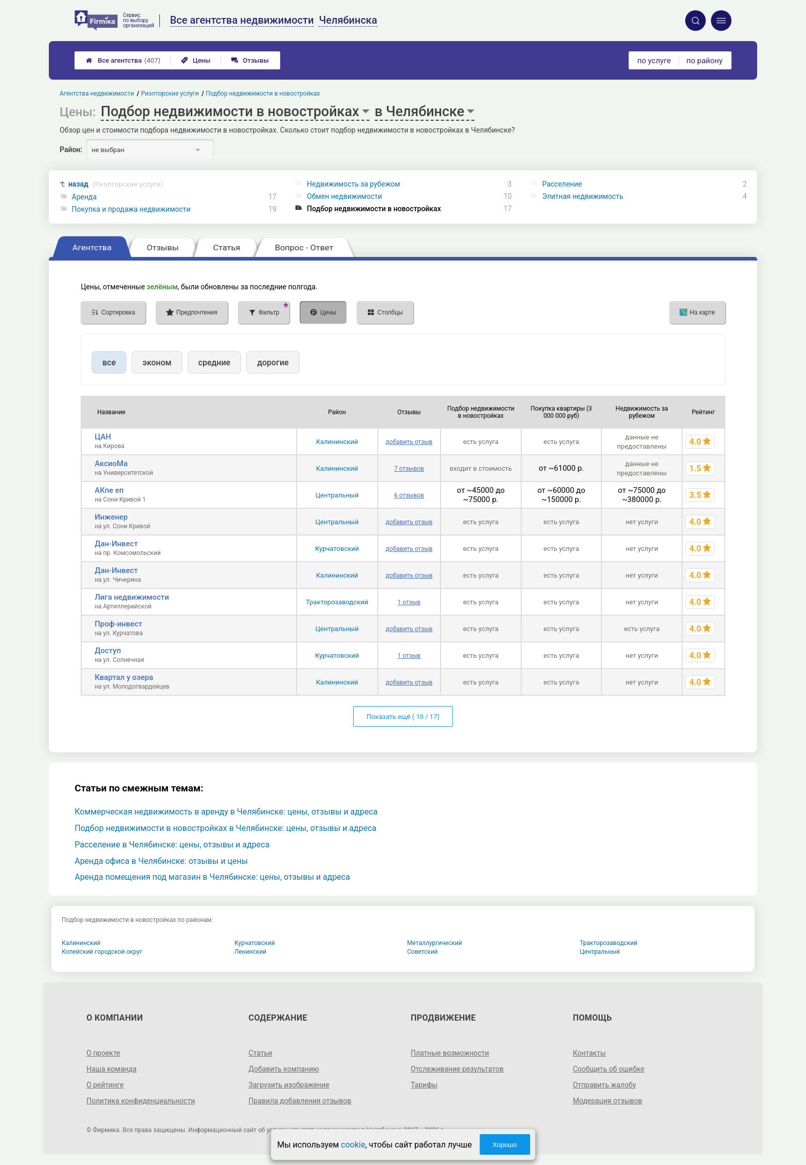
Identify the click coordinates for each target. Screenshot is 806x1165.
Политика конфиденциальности (140, 1101)
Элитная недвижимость (583, 196)
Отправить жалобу (604, 1085)
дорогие (272, 362)
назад (115, 184)
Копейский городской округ (102, 951)
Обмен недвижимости (344, 196)
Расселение (562, 184)
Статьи (260, 1053)
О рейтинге (105, 1085)
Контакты (589, 1053)
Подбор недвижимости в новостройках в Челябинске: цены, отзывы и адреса (225, 828)
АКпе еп (109, 490)
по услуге (654, 60)
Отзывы (250, 60)
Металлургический (434, 943)
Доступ (108, 650)
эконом (156, 362)
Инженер (111, 517)
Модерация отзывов (607, 1101)
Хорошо (504, 1145)
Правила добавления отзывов (300, 1101)
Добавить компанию (284, 1069)
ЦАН (103, 436)
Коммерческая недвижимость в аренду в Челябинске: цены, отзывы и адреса (226, 812)
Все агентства (123, 60)
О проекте (103, 1053)
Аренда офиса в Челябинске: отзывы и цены (161, 861)
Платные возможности (450, 1053)
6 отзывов (409, 495)
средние (214, 362)
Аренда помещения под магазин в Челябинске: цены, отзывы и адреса (212, 877)
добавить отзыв (409, 442)
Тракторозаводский (337, 602)
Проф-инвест (118, 623)
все (109, 362)
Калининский (337, 442)
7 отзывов (409, 468)
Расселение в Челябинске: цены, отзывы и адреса (172, 844)
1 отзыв (409, 602)
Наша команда (111, 1069)
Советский (422, 951)
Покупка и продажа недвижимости (131, 209)
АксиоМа (111, 463)
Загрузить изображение (289, 1085)
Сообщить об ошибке (608, 1069)
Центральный (337, 495)
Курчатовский (337, 548)
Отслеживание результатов (457, 1069)
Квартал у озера (124, 677)
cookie (353, 1145)
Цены (196, 60)
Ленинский (250, 951)
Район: (71, 149)
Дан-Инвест (116, 543)
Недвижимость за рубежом (353, 184)
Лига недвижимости (132, 597)
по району (704, 60)
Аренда (84, 196)
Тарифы (424, 1085)
